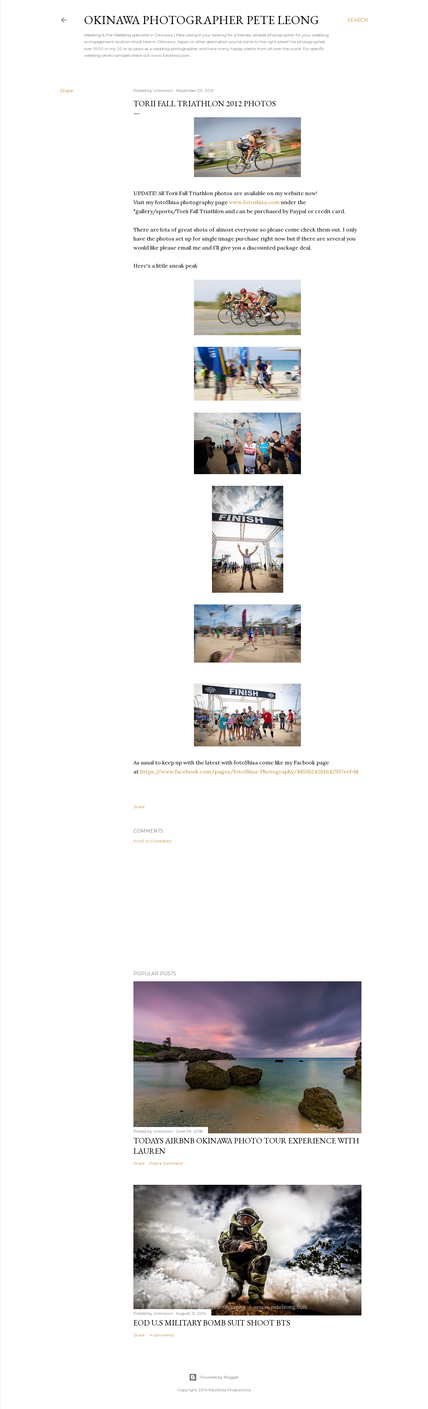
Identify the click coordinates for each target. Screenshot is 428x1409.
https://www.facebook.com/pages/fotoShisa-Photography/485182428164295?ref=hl (249, 771)
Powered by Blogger (214, 1377)
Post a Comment (152, 841)
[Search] (357, 20)
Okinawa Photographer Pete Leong (201, 20)
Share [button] (66, 91)
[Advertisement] (247, 907)
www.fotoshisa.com (254, 202)
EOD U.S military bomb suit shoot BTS (211, 1322)
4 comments (161, 1334)
